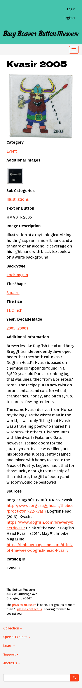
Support (10, 654)
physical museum (24, 605)
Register (69, 18)
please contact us (29, 609)
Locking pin (17, 275)
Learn (9, 646)
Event (12, 151)
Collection (12, 628)
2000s (22, 328)
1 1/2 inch (14, 311)
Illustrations (18, 200)
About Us (11, 663)
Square (13, 293)
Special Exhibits (16, 637)
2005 (11, 328)
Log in (71, 9)
